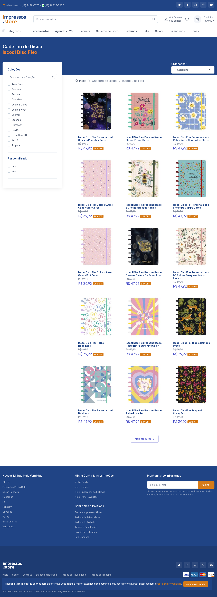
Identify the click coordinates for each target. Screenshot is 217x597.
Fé (4, 502)
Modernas (8, 497)
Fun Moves (17, 130)
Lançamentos (40, 31)
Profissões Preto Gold (14, 487)
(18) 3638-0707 (31, 5)
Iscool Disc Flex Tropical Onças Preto (191, 344)
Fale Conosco (82, 537)
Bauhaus (16, 89)
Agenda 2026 (64, 31)
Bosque (16, 94)
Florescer (17, 125)
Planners (84, 31)
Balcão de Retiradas (86, 532)
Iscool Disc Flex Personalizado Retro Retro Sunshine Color (144, 344)
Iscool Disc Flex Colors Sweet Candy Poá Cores (95, 274)
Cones (195, 31)
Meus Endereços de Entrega (90, 492)
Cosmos (16, 114)
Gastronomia (10, 521)
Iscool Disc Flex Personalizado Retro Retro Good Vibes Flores (191, 139)
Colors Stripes (19, 104)
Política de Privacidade (168, 583)
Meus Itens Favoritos (86, 497)
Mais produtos (145, 438)
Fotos (6, 516)
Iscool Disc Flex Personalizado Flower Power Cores (144, 139)
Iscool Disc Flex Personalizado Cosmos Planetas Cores (96, 139)
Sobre (15, 574)
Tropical (16, 145)
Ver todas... (9, 526)
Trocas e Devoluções (86, 527)
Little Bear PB (19, 135)
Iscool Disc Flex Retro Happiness (91, 344)
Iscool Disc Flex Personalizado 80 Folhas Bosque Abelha (144, 206)
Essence (16, 120)
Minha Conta (81, 482)
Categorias (12, 31)
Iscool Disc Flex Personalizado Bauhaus (96, 412)
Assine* (206, 484)
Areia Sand (17, 84)
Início (81, 81)
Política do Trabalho (85, 522)
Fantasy (7, 506)
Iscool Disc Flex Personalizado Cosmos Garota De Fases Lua (144, 274)
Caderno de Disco (107, 31)
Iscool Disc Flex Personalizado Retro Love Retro (144, 412)
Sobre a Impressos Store (88, 512)
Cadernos (131, 31)
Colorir (159, 31)
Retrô (15, 140)
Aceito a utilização (195, 584)
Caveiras (7, 511)
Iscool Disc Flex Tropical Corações (187, 412)
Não (14, 171)
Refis (146, 31)
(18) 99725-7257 (53, 5)
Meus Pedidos (82, 487)
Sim (14, 166)
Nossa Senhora (11, 492)
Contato (27, 574)
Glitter (6, 482)
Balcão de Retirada (46, 574)
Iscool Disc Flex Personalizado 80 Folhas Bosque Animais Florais (191, 275)
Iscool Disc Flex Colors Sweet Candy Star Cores (95, 206)
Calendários (177, 31)
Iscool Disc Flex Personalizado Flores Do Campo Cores (191, 206)
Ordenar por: (179, 64)
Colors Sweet (19, 109)
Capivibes (17, 99)
